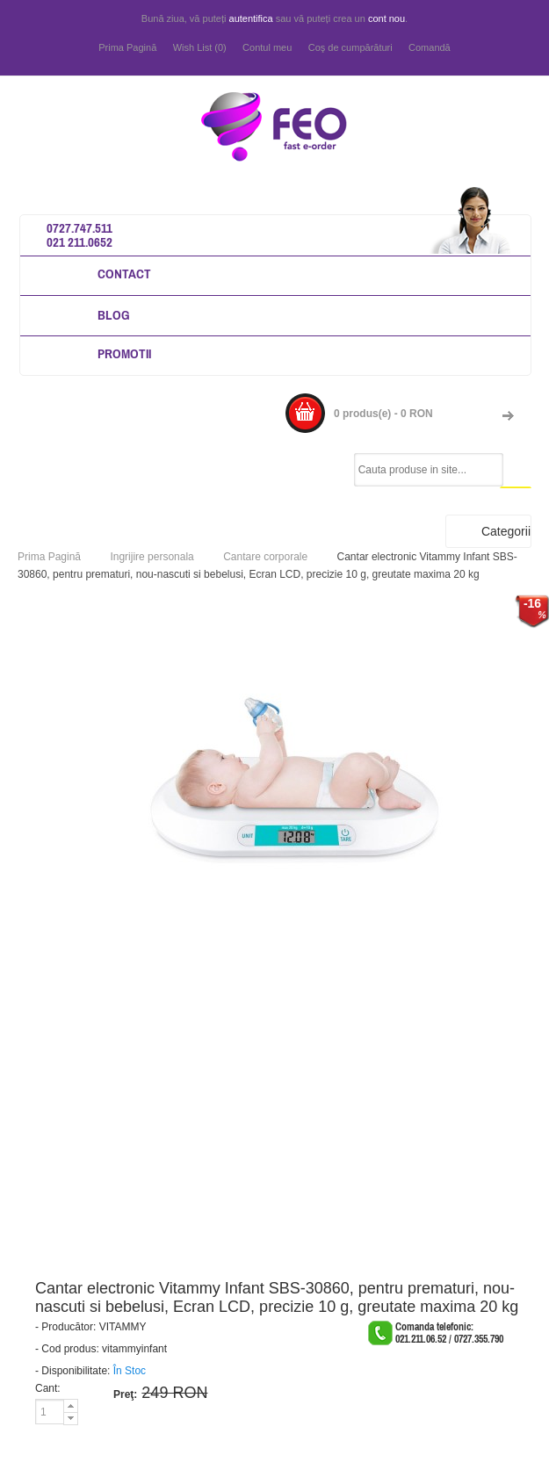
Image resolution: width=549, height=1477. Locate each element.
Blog (114, 314)
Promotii (124, 353)
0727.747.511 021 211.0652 (79, 234)
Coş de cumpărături (350, 47)
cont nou (386, 18)
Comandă (429, 47)
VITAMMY (123, 1327)
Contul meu (267, 47)
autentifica (251, 18)
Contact (124, 273)
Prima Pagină (127, 47)
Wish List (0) (200, 47)
